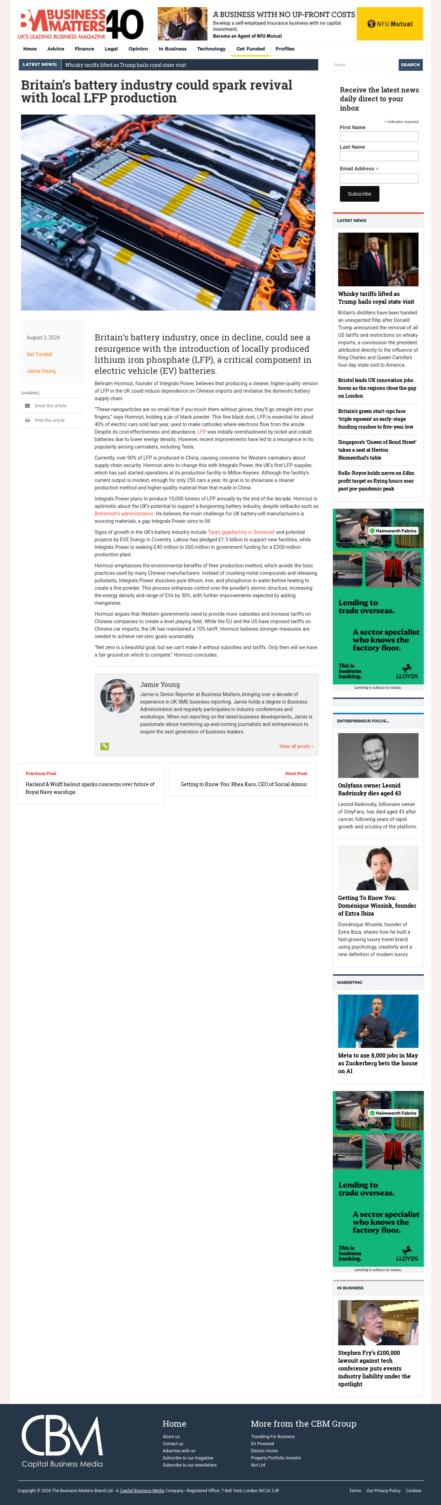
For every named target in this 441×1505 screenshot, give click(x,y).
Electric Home (264, 1450)
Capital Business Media (142, 1490)
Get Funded (250, 49)
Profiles (284, 49)
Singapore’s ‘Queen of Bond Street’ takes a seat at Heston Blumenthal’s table (377, 450)
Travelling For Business (273, 1436)
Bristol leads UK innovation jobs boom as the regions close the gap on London (377, 388)
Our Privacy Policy (384, 1490)
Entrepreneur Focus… (363, 721)
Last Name (352, 147)
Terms (355, 1490)
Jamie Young (41, 371)
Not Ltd (258, 1465)
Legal (111, 49)
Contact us (173, 1443)
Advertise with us (179, 1450)
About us (171, 1436)
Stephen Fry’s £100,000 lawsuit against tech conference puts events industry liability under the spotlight (374, 1368)
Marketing (349, 982)
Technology (211, 49)
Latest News (351, 220)
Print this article (43, 420)
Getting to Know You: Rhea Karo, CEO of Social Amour (244, 784)
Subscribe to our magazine (188, 1458)
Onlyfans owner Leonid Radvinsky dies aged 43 (369, 789)
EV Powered (262, 1443)
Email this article (44, 405)
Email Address (359, 168)
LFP (201, 432)
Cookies (413, 1490)
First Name (353, 127)
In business (350, 1288)
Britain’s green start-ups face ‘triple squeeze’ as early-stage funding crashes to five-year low (375, 419)
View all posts (296, 746)
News (30, 49)
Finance (84, 49)
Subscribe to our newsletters (190, 1465)
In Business (173, 49)
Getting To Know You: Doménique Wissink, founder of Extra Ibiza (377, 905)
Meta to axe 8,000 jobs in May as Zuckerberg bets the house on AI (378, 1063)
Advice (55, 49)
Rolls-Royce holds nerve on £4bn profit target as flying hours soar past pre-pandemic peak (376, 481)
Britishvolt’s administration (123, 513)
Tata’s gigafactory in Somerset (241, 532)
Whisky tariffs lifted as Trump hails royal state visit (125, 65)
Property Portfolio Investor (276, 1458)
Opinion (138, 49)
